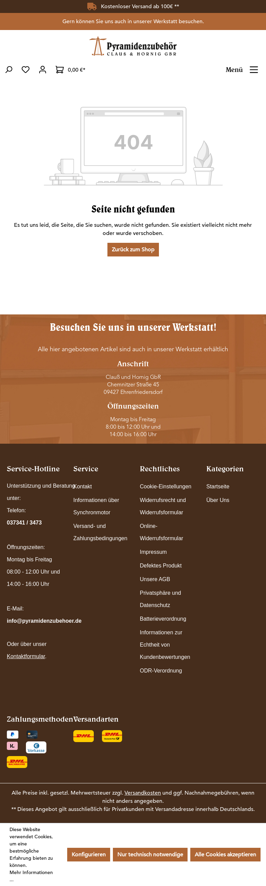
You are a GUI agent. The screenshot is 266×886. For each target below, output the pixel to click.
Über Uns (218, 500)
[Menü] (254, 67)
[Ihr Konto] (42, 69)
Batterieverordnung (163, 619)
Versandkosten (142, 792)
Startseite (218, 486)
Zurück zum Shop (133, 249)
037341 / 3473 (24, 523)
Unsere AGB (155, 579)
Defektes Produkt (161, 565)
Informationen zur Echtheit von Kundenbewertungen (165, 645)
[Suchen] (8, 69)
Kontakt (82, 486)
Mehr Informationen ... (31, 876)
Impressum (153, 552)
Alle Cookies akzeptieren (225, 854)
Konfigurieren (89, 854)
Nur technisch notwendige (150, 854)
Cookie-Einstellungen (165, 486)
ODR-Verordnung (161, 671)
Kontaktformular (26, 656)
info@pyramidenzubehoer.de (44, 621)
